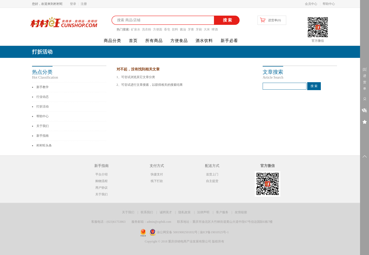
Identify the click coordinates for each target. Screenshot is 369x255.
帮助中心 (329, 4)
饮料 (175, 29)
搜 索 (314, 86)
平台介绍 (101, 174)
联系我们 (147, 212)
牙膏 (191, 29)
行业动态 (42, 97)
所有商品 (154, 40)
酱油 (183, 29)
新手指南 (42, 135)
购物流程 (101, 181)
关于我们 (42, 126)
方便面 (157, 29)
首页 (133, 40)
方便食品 (179, 40)
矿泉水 (135, 29)
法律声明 (203, 212)
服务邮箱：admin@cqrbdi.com (151, 222)
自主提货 (212, 181)
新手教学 (42, 87)
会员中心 (311, 4)
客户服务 (222, 212)
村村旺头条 (44, 145)
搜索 (227, 20)
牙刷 (199, 29)
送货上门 (212, 174)
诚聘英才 (166, 212)
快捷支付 (157, 174)
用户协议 (101, 187)
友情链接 (241, 212)
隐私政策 (184, 212)
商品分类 (112, 40)
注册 (84, 4)
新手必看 (229, 40)
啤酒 (215, 29)
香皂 (167, 29)
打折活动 (42, 106)
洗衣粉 (146, 29)
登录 (73, 4)
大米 (207, 29)
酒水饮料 (204, 40)
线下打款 (157, 181)
